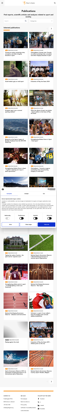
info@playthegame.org (8, 407)
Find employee (24, 398)
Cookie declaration (25, 410)
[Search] (16, 21)
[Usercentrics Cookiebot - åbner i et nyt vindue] (48, 189)
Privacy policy (24, 404)
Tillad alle (46, 224)
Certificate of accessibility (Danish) (28, 407)
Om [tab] (44, 193)
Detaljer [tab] (26, 193)
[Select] (41, 21)
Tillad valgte (28, 224)
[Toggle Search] (55, 3)
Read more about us (25, 401)
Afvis (10, 224)
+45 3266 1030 (7, 404)
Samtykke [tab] (9, 193)
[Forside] (28, 3)
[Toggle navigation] (2, 3)
